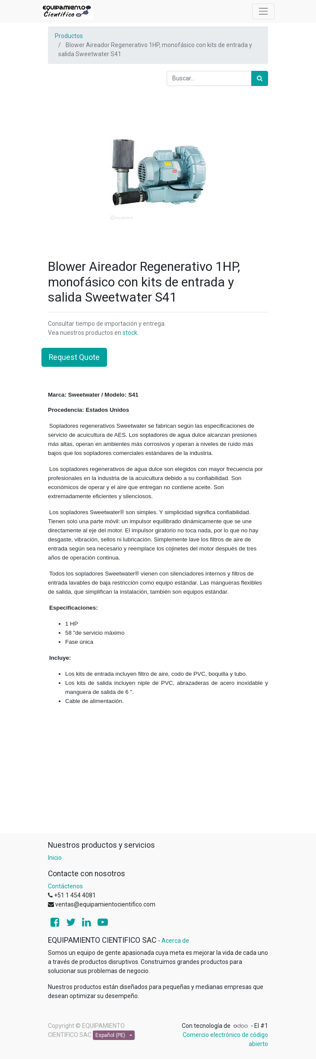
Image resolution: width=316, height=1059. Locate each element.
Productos (69, 35)
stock (130, 332)
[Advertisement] (158, 772)
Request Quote (74, 357)
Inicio (55, 857)
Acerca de (175, 940)
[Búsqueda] (259, 78)
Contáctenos (65, 886)
